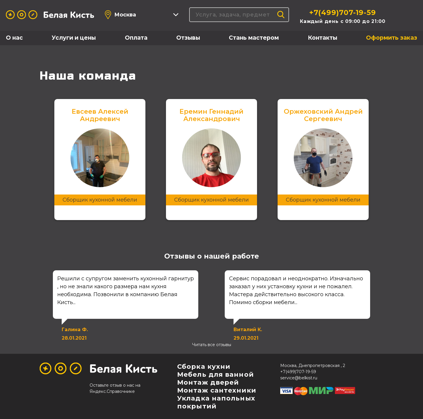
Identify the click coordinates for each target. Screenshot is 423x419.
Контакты (322, 37)
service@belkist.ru (298, 378)
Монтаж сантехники (216, 390)
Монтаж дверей (208, 382)
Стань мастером (254, 37)
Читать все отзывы (211, 344)
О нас (14, 37)
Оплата (136, 37)
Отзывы (188, 37)
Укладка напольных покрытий (216, 402)
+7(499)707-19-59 (342, 12)
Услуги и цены (74, 37)
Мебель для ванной (215, 374)
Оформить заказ (391, 37)
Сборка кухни (203, 367)
